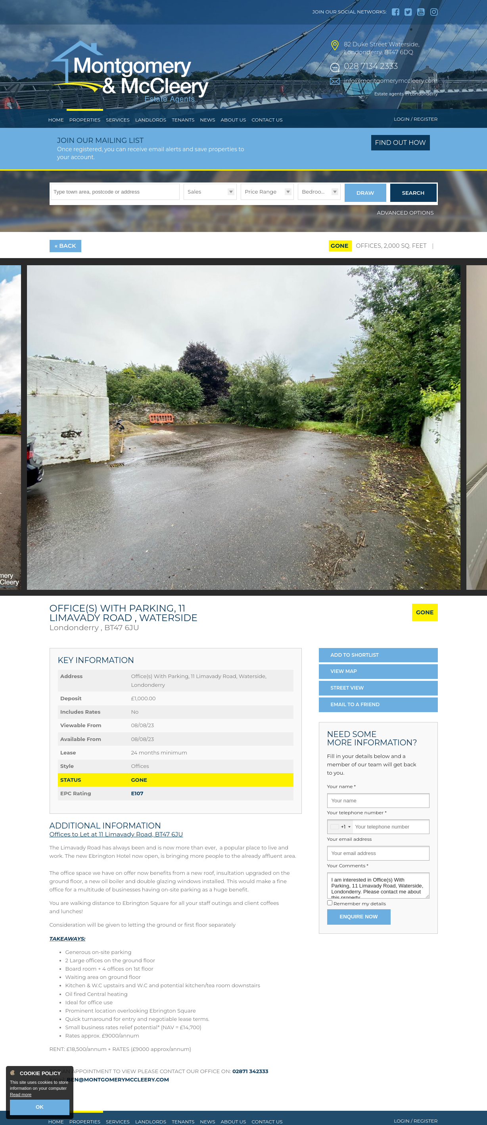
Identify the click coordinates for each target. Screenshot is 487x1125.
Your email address (349, 853)
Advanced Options (405, 227)
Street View (347, 702)
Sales (194, 208)
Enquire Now (359, 931)
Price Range (260, 208)
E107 (137, 807)
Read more (20, 1095)
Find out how (400, 159)
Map (344, 686)
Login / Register (415, 136)
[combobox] (340, 841)
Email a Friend (355, 719)
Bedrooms (315, 208)
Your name (341, 801)
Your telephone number (357, 827)
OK (39, 1108)
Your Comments (347, 880)
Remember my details (360, 918)
